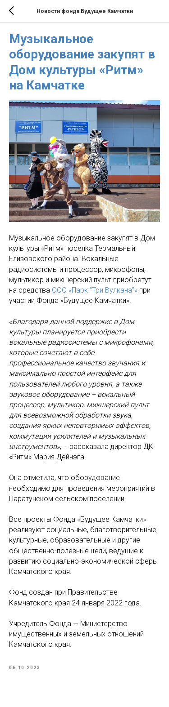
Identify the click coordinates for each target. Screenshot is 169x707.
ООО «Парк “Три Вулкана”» (94, 290)
